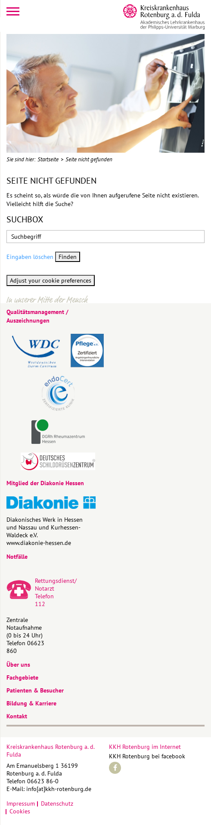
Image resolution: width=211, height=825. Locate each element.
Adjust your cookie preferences (50, 280)
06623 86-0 (43, 781)
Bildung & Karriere (31, 703)
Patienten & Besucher (35, 690)
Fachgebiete (22, 677)
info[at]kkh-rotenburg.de (58, 789)
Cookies (19, 811)
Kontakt (16, 716)
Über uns (18, 664)
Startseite (48, 159)
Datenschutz (57, 803)
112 (40, 604)
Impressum (20, 803)
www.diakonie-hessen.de (38, 543)
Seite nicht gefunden (88, 159)
